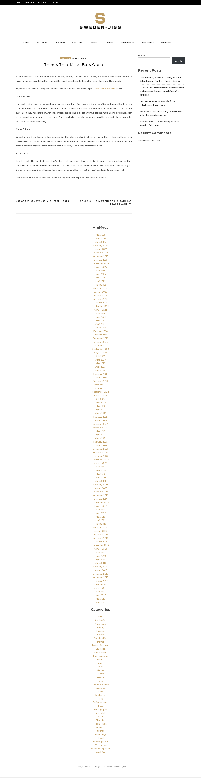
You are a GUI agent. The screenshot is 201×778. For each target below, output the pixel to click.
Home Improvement (100, 685)
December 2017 (100, 575)
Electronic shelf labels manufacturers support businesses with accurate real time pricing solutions (162, 91)
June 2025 (100, 275)
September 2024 (100, 307)
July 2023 (100, 357)
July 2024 (100, 314)
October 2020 (101, 457)
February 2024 (100, 332)
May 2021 (100, 432)
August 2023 (100, 353)
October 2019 (101, 500)
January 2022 (100, 421)
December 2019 (100, 493)
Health (94, 42)
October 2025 (101, 261)
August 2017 (100, 589)
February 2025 (100, 289)
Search (141, 55)
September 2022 (100, 393)
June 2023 (100, 361)
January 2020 (100, 489)
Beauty (100, 628)
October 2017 (101, 582)
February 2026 (100, 246)
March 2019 (100, 525)
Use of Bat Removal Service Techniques (42, 202)
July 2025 (100, 271)
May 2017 (100, 600)
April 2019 (100, 521)
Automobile (100, 625)
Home (26, 42)
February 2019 (100, 528)
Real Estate (148, 42)
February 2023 (100, 375)
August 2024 (100, 311)
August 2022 (100, 396)
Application (100, 621)
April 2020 (100, 478)
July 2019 (100, 510)
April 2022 (100, 410)
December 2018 (100, 535)
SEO (100, 718)
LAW (100, 692)
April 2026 (100, 239)
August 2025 (100, 268)
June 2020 (100, 471)
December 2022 (100, 382)
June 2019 (100, 514)
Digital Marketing (100, 646)
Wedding (100, 753)
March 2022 (100, 414)
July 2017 (100, 593)
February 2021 (100, 443)
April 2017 (100, 603)
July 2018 (100, 553)
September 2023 (100, 350)
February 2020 (100, 485)
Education (101, 650)
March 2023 (100, 371)
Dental (100, 643)
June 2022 (100, 403)
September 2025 (100, 264)
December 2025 (100, 253)
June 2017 (100, 596)
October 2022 (101, 389)
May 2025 (100, 279)
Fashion (100, 660)
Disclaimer (42, 2)
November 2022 (100, 386)
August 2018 (100, 550)
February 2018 (100, 567)
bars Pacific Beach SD (105, 89)
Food (100, 667)
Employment (100, 653)
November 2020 (100, 453)
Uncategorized (100, 742)
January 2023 (100, 378)
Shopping (77, 42)
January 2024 (100, 336)
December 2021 (100, 425)
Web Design (101, 746)
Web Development (100, 750)
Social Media (101, 725)
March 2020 (100, 482)
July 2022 (100, 400)
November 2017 (100, 578)
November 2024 (100, 300)
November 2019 (100, 496)
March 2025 (100, 286)
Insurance (101, 689)
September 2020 (100, 460)
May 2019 (100, 518)
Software (100, 728)
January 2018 (100, 571)
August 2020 (100, 464)
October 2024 (101, 304)
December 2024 (100, 296)
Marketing (100, 696)
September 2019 (100, 503)
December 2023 (100, 339)
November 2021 (100, 428)
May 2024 (100, 321)
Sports (100, 732)
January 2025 (100, 293)
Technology (127, 42)
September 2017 (100, 585)
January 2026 (100, 250)
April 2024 (100, 325)
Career (100, 635)
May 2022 (100, 407)
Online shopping (101, 703)
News (100, 700)
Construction (100, 639)
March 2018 (100, 564)
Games (100, 671)
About (18, 2)
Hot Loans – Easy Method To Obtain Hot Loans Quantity (105, 204)
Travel (101, 739)
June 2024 (100, 318)
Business (60, 42)
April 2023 (100, 368)
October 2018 (101, 543)
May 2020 (100, 475)
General (66, 58)
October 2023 (101, 346)
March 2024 (100, 328)
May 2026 (100, 236)
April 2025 (100, 282)
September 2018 (100, 546)
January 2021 (100, 446)
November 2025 (100, 257)
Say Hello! (54, 2)
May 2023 (100, 364)
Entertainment (100, 657)
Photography (100, 710)
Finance (109, 42)
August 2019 (100, 507)
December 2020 (100, 450)
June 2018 (100, 557)
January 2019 (100, 532)
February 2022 (100, 418)
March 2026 (100, 243)
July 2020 (100, 468)
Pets (100, 707)
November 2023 (100, 343)
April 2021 (100, 436)
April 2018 (100, 560)
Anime (100, 618)
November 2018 (100, 539)
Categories (29, 2)
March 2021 (100, 439)
